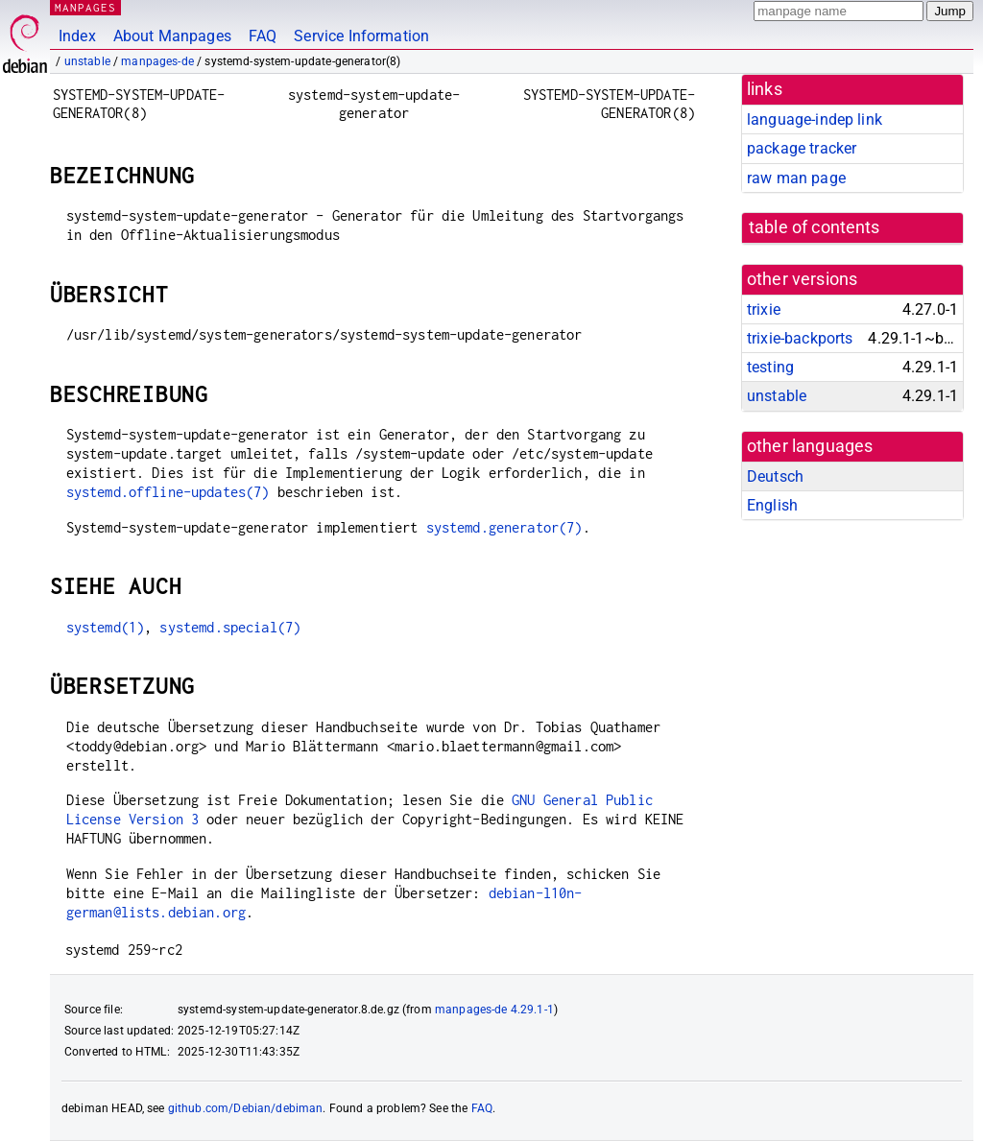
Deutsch (775, 476)
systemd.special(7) (229, 627)
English (772, 505)
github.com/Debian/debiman (246, 1108)
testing (770, 367)
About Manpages (172, 36)
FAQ (262, 36)
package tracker (801, 148)
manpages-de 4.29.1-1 (494, 1009)
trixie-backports (799, 338)
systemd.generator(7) (504, 527)
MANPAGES (85, 7)
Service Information (361, 36)
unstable (87, 61)
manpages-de (157, 61)
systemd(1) (105, 627)
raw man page (796, 178)
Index (77, 36)
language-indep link (814, 119)
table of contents (814, 227)
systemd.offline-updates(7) (168, 492)
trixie (763, 309)
